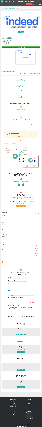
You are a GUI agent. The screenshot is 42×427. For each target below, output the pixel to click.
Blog (29, 401)
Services (32, 1)
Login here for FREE (14, 136)
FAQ (29, 404)
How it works (20, 1)
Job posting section (13, 317)
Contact (29, 406)
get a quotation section (15, 311)
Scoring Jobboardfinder (12, 403)
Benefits (13, 401)
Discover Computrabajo (21, 334)
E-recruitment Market (13, 405)
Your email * (10, 280)
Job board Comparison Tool (13, 402)
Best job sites (13, 400)
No (12, 293)
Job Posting (13, 413)
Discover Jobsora (21, 387)
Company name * (11, 283)
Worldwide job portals (13, 404)
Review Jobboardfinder (29, 413)
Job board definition (13, 406)
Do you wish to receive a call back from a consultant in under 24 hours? (20, 292)
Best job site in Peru (11, 8)
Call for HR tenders (13, 412)
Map (29, 1)
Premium (13, 416)
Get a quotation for (12, 297)
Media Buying (13, 411)
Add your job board (29, 4)
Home (2, 8)
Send (32, 305)
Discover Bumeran (21, 352)
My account (35, 4)
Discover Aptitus (21, 369)
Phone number (11, 286)
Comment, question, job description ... (15, 300)
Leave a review (21, 209)
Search (25, 1)
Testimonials (29, 411)
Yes (9, 293)
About (29, 400)
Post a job (37, 1)
